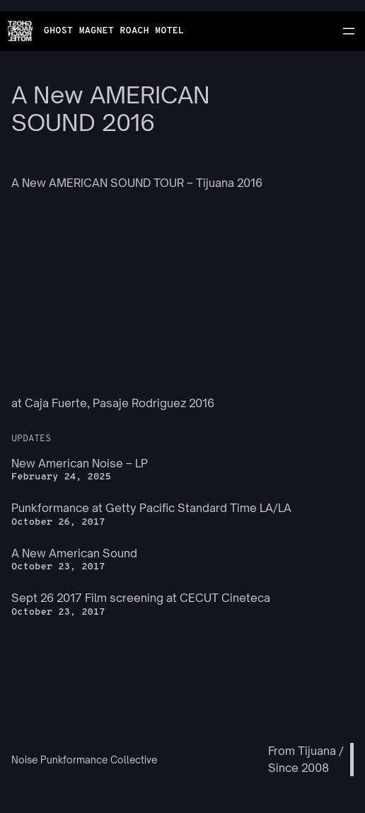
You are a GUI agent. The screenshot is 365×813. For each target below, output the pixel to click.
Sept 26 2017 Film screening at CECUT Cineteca (140, 598)
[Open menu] (348, 31)
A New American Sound (74, 553)
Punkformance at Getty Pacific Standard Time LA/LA (151, 508)
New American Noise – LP (79, 463)
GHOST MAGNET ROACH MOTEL (114, 31)
